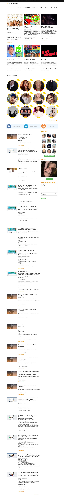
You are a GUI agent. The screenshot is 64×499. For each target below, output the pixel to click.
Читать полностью (9, 42)
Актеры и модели (26, 7)
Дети (19, 143)
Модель (46, 38)
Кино (19, 467)
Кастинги (19, 7)
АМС (31, 38)
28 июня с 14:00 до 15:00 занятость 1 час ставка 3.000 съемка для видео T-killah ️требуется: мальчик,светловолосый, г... (28, 208)
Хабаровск (43, 68)
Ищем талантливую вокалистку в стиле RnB (47, 27)
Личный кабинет (53, 7)
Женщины (12, 39)
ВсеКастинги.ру (12, 3)
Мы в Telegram (33, 126)
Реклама (20, 304)
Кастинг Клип (21, 325)
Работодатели (35, 7)
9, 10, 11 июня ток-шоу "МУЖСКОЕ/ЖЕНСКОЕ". (30, 58)
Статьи (46, 7)
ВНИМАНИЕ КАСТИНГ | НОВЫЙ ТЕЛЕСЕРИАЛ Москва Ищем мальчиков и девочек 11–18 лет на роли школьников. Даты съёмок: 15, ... (28, 252)
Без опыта (16, 39)
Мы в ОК (52, 126)
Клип (42, 38)
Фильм (20, 245)
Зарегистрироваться (49, 155)
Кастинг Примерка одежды (25, 134)
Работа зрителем (27, 38)
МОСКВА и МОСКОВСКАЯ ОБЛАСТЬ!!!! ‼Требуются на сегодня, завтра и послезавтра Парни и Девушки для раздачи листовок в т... (28, 400)
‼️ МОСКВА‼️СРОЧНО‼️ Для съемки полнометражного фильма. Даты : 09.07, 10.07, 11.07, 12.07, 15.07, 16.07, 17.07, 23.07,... (28, 230)
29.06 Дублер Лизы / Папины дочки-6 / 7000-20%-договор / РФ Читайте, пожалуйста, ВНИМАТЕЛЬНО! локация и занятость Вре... (28, 187)
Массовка (18, 70)
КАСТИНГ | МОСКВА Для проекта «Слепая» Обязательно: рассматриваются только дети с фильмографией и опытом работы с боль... (29, 273)
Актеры (24, 339)
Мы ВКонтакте (16, 126)
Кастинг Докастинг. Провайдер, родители (28, 371)
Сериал (31, 266)
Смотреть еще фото (49, 178)
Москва (8, 39)
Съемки (17, 68)
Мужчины (20, 163)
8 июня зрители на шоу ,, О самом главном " (13, 58)
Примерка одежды (23, 168)
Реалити (47, 68)
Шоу (50, 36)
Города (41, 7)
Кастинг (54, 36)
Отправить (44, 198)
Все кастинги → (37, 494)
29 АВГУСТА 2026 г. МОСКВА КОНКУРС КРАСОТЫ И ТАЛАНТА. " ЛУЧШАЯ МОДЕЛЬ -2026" (14, 29)
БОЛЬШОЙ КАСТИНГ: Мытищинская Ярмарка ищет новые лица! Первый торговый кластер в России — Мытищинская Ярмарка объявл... (27, 417)
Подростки (20, 201)
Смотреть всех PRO (53, 120)
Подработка (12, 68)
